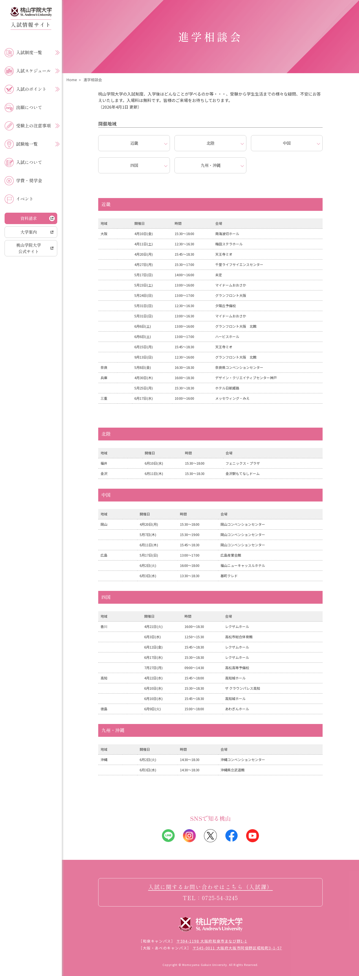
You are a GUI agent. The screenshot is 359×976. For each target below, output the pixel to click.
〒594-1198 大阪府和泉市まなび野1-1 (211, 941)
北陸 (210, 143)
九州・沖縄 (210, 165)
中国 (287, 143)
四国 (134, 165)
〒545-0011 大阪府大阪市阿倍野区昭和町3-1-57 (237, 948)
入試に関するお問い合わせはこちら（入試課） (210, 887)
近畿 (134, 143)
